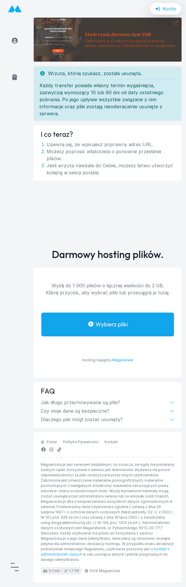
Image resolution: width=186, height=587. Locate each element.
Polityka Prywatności (81, 442)
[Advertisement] (108, 214)
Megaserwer (122, 360)
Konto (166, 9)
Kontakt (111, 442)
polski (49, 442)
